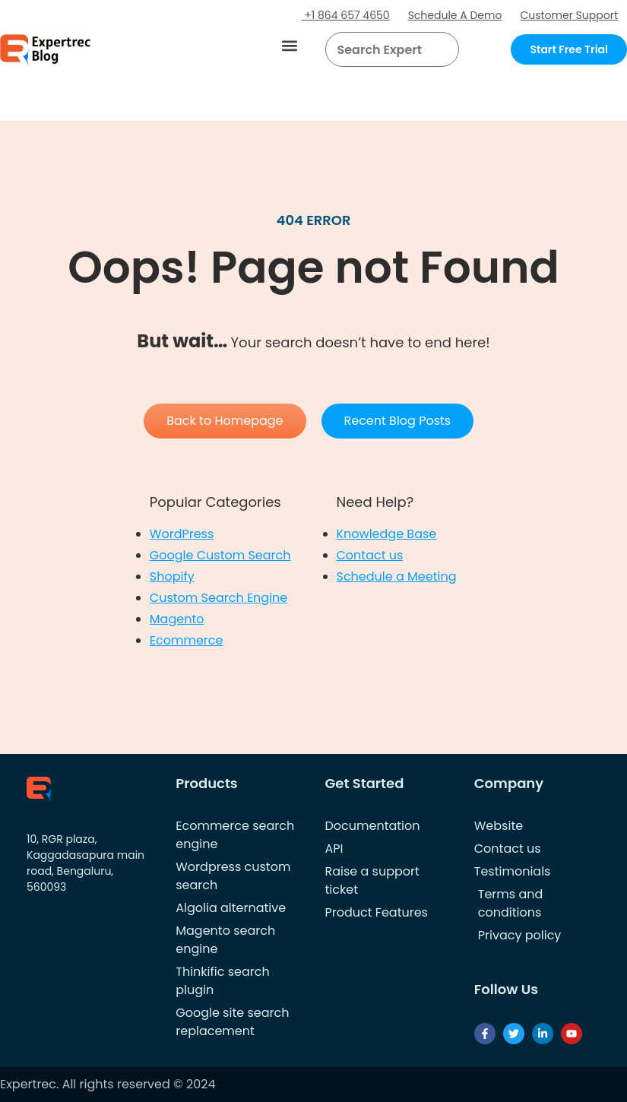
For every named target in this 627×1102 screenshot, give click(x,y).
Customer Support (569, 15)
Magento (177, 619)
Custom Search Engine (218, 597)
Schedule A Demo (455, 15)
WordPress (182, 534)
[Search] (441, 49)
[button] (289, 46)
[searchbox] (380, 49)
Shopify (172, 576)
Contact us (370, 555)
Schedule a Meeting (397, 576)
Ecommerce (186, 640)
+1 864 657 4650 (346, 15)
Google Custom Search (220, 555)
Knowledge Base (387, 534)
